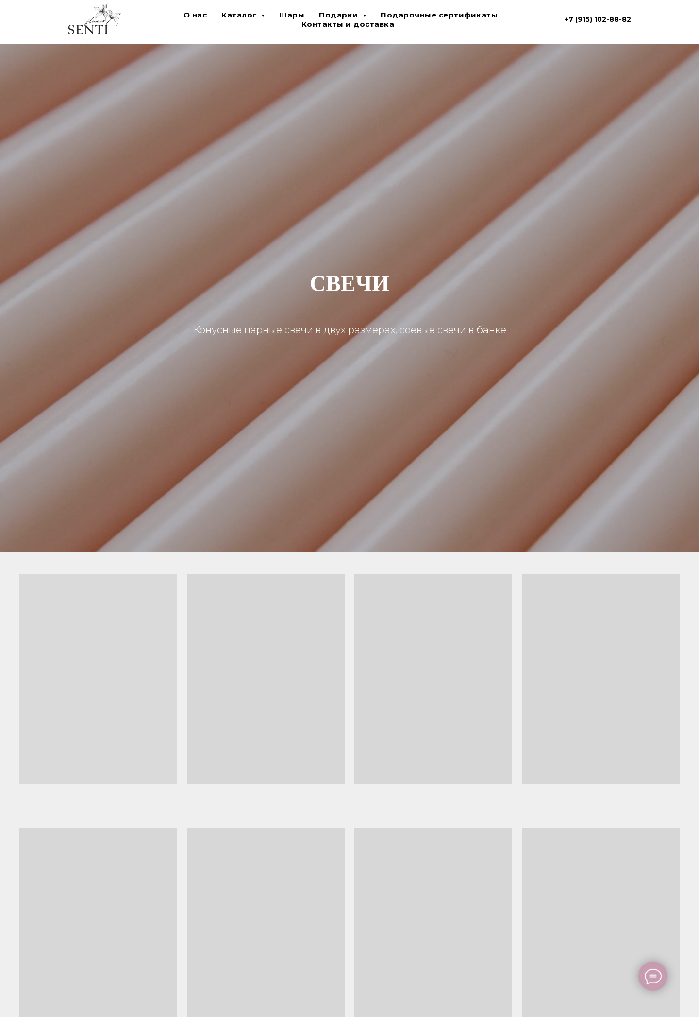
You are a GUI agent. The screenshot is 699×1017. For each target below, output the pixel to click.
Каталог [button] (240, 14)
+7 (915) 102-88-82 (598, 19)
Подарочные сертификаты (439, 14)
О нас (195, 14)
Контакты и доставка (348, 24)
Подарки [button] (339, 14)
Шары (291, 14)
